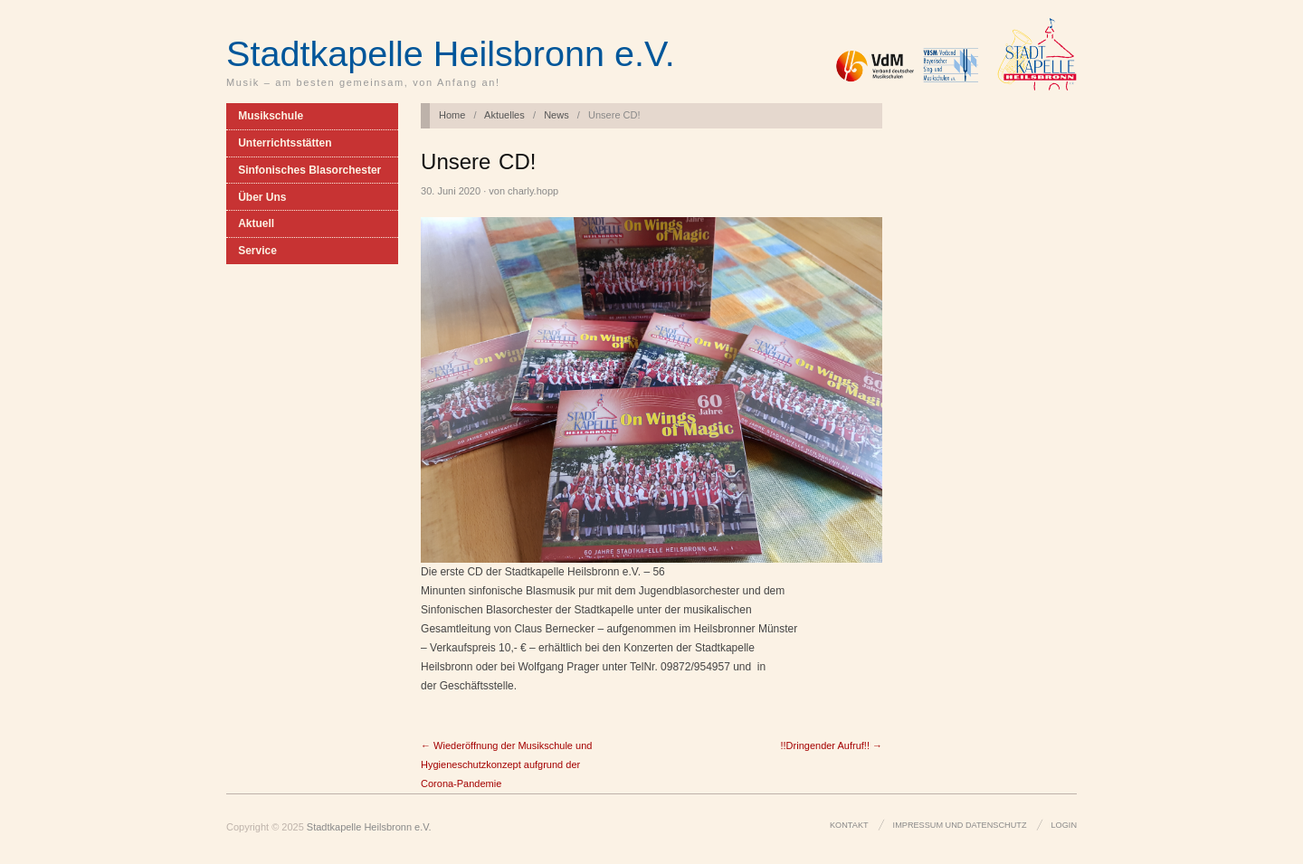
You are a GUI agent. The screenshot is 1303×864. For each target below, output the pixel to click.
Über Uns (262, 197)
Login (1064, 825)
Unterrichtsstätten (284, 143)
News (556, 114)
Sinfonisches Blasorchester (309, 170)
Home (452, 114)
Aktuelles (504, 114)
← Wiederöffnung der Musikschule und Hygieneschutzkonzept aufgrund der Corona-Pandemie (506, 764)
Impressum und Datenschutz (960, 825)
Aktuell (256, 223)
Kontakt (849, 825)
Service (257, 250)
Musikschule (270, 115)
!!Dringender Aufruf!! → (832, 745)
